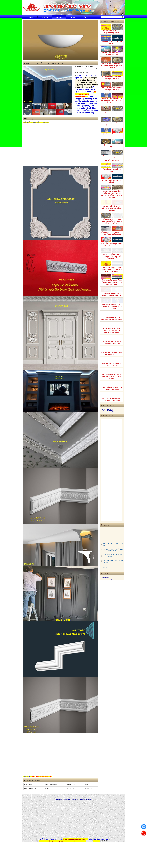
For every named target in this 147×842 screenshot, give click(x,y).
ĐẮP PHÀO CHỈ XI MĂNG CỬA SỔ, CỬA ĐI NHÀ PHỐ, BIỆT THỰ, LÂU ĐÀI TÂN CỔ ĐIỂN (112, 279)
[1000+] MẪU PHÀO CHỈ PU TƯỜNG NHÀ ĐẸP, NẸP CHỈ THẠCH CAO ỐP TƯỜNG (112, 327)
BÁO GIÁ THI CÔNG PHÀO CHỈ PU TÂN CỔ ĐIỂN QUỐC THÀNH (112, 230)
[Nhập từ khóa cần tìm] (111, 17)
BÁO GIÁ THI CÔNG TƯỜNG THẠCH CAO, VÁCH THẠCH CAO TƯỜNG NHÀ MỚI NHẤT (112, 218)
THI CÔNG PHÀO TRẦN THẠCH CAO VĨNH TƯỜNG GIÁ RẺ (112, 396)
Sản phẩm (59, 17)
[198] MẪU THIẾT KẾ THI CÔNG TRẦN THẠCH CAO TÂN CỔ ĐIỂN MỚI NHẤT (112, 205)
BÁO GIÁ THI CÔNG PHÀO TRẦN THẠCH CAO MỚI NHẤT (112, 350)
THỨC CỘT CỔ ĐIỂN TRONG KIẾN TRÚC (112, 132)
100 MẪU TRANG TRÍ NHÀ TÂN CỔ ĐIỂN (112, 178)
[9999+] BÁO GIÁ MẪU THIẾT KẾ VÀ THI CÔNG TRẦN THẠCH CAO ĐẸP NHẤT (112, 63)
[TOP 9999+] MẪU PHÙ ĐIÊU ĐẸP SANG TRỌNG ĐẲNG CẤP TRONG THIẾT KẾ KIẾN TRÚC (112, 98)
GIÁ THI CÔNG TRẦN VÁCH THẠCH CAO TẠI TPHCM (112, 29)
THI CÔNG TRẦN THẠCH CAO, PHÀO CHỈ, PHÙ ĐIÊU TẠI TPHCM (112, 315)
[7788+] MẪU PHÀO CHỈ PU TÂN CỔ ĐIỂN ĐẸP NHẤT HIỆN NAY (112, 86)
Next (69, 84)
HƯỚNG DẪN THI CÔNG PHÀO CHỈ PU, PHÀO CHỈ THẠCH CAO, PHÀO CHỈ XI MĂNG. (112, 266)
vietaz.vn (110, 841)
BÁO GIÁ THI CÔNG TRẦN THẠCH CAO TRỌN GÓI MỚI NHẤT (112, 241)
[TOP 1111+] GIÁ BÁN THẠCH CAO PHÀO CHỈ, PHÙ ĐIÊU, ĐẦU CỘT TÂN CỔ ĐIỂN (112, 253)
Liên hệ (85, 17)
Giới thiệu (44, 17)
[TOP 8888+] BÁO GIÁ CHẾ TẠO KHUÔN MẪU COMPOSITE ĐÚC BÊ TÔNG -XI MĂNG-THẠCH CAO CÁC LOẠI (112, 191)
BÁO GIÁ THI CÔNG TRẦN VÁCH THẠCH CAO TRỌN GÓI (112, 121)
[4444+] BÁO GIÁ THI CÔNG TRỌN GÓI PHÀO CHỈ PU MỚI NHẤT (112, 110)
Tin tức (72, 17)
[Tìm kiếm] (122, 17)
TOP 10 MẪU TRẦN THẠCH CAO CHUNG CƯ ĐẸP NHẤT (112, 385)
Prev (26, 84)
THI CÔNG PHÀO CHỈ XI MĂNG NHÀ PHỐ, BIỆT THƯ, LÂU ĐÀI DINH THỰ (112, 373)
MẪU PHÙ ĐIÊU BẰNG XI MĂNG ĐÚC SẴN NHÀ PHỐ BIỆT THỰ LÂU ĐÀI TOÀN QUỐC (112, 155)
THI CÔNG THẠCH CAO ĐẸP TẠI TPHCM (112, 40)
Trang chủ (29, 17)
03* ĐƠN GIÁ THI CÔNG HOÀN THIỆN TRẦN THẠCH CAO (112, 339)
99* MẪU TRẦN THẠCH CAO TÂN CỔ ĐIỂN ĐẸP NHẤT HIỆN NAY (112, 75)
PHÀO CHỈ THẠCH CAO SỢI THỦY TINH (112, 167)
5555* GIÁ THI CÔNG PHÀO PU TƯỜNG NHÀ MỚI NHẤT (112, 361)
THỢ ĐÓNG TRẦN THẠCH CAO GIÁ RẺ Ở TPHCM (112, 143)
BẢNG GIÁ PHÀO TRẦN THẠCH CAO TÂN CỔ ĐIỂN (112, 51)
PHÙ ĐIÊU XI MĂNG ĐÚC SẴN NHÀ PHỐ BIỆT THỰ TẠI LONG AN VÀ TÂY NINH (112, 303)
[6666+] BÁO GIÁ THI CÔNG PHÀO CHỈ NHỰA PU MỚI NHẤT (112, 291)
